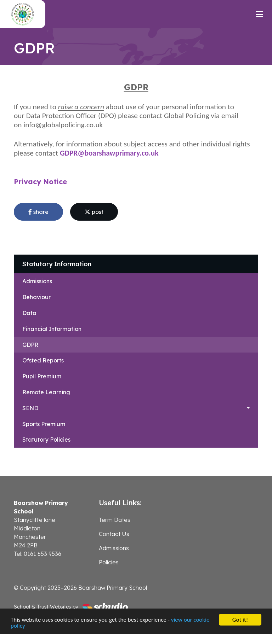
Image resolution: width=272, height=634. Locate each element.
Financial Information (51, 328)
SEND (30, 408)
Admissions (37, 281)
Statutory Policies (46, 439)
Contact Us (114, 533)
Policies (109, 562)
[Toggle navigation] (259, 14)
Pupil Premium (41, 376)
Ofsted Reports (43, 360)
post (94, 211)
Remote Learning (46, 392)
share (38, 211)
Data (29, 312)
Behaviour (36, 297)
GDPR (30, 344)
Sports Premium (43, 423)
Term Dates (114, 519)
